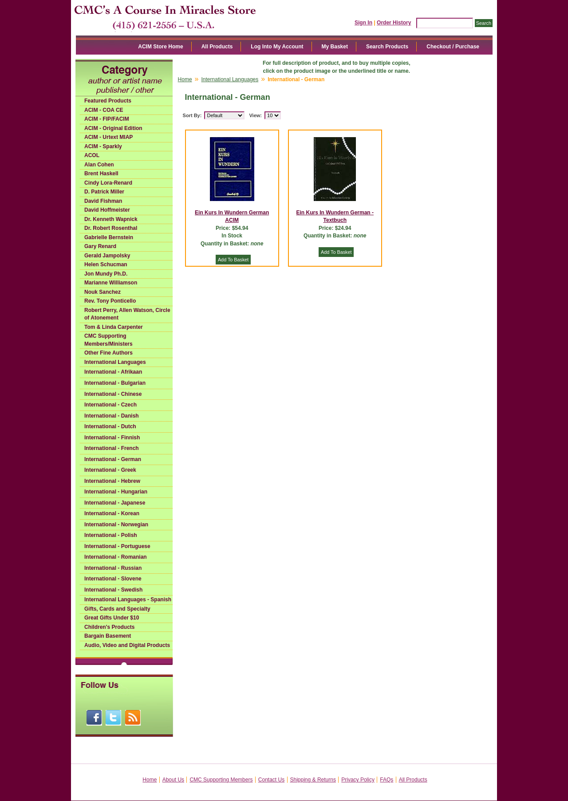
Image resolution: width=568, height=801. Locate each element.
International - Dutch (110, 426)
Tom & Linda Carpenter (113, 327)
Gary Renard (100, 246)
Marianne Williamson (110, 283)
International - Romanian (115, 557)
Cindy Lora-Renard (108, 183)
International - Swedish (113, 590)
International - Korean (111, 513)
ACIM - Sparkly (103, 146)
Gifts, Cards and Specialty (117, 609)
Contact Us (271, 780)
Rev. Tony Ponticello (110, 301)
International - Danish (111, 416)
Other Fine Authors (108, 353)
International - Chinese (113, 394)
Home (185, 79)
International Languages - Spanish (127, 599)
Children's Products (109, 627)
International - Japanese (114, 503)
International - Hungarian (115, 492)
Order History (394, 23)
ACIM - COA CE (103, 110)
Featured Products (107, 101)
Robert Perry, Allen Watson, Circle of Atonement (127, 314)
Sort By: (192, 115)
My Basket (335, 46)
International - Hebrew (112, 481)
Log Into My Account (277, 46)
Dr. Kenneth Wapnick (111, 219)
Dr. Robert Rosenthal (110, 228)
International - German (112, 459)
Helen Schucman (105, 264)
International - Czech (110, 405)
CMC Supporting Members (220, 780)
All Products (217, 46)
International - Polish (110, 535)
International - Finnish (112, 437)
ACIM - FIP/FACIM (106, 119)
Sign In (363, 23)
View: (255, 115)
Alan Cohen (99, 165)
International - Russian (113, 568)
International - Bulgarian (115, 383)
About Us (173, 780)
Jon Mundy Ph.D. (105, 274)
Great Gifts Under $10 (111, 618)
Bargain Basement (107, 636)
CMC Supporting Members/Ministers (108, 340)
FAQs (386, 780)
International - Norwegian (116, 524)
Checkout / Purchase (452, 46)
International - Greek (110, 470)
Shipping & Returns (313, 780)
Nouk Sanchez (102, 292)
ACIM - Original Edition (113, 128)
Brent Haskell (101, 173)
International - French (111, 448)
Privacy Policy (358, 780)
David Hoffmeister (107, 210)
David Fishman (103, 201)
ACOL (91, 155)
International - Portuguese (117, 546)
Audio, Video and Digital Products (127, 645)
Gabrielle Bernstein (108, 237)
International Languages (115, 362)
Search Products (387, 46)
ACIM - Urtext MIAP (108, 137)
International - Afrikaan (113, 372)
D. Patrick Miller (104, 192)
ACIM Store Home (160, 46)
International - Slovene (113, 579)
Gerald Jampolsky (107, 256)
